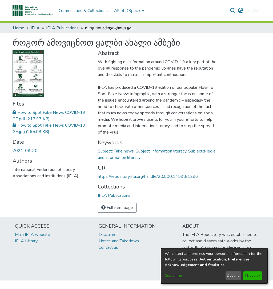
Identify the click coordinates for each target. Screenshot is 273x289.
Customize (173, 275)
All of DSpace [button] (127, 11)
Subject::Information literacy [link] (161, 151)
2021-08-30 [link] (25, 151)
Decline (233, 275)
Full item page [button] (117, 208)
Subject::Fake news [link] (116, 151)
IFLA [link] (35, 28)
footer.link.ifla (113, 285)
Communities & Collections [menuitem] (83, 11)
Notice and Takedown (119, 241)
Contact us (108, 247)
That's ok (252, 275)
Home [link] (18, 28)
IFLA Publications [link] (62, 28)
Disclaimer (108, 235)
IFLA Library (26, 241)
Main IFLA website (32, 235)
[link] (114, 195)
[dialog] (214, 266)
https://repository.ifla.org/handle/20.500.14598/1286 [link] (148, 176)
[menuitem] (128, 10)
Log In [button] (252, 11)
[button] (33, 10)
